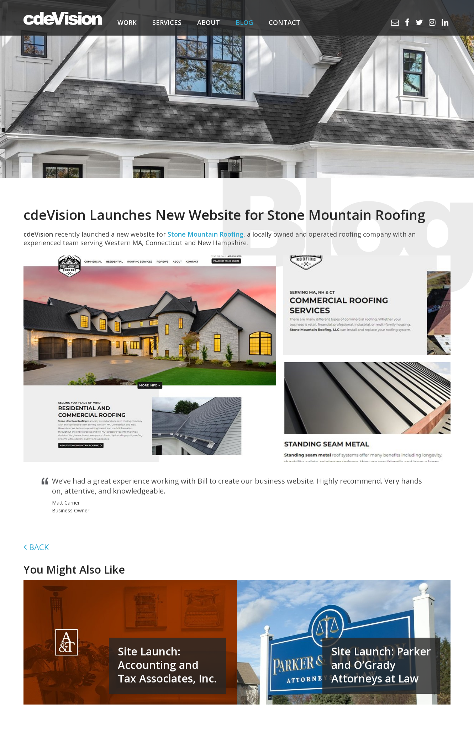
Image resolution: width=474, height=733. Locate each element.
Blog (244, 22)
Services (166, 22)
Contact (284, 22)
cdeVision (62, 18)
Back (39, 547)
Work (127, 22)
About (208, 22)
